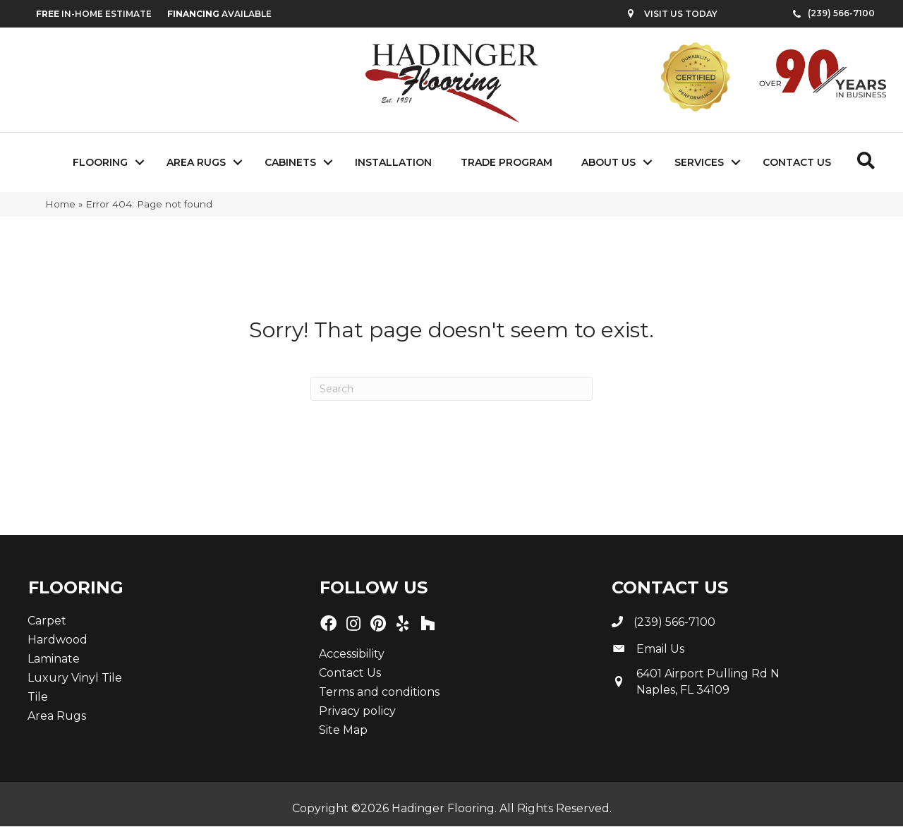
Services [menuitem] (699, 162)
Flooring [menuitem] (100, 162)
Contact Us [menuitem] (797, 162)
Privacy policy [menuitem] (357, 711)
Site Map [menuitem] (343, 730)
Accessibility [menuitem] (351, 653)
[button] (140, 162)
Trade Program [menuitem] (506, 162)
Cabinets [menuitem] (290, 162)
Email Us (660, 649)
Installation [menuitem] (393, 162)
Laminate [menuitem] (54, 658)
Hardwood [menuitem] (57, 639)
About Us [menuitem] (608, 162)
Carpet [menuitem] (47, 620)
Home (60, 204)
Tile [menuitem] (38, 697)
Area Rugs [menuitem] (196, 162)
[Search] (451, 389)
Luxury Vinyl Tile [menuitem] (75, 677)
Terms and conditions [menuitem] (379, 692)
